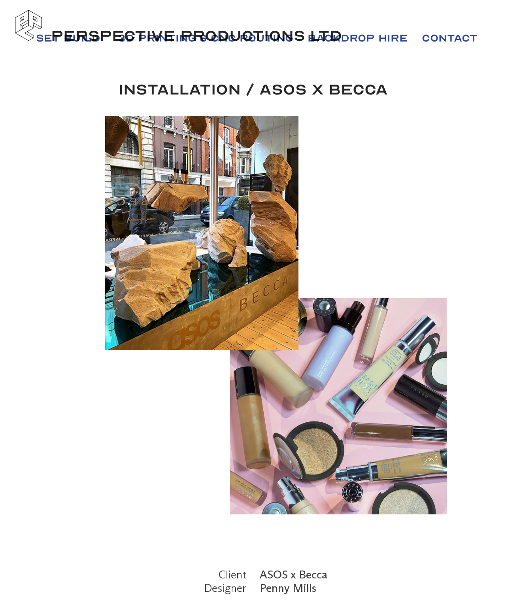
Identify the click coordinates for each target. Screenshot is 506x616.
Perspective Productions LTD (196, 36)
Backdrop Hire (358, 38)
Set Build (68, 38)
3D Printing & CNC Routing (205, 38)
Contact (450, 38)
